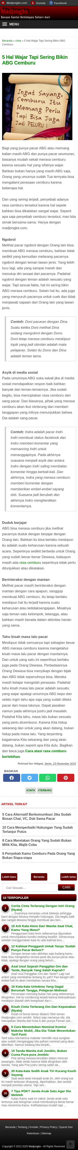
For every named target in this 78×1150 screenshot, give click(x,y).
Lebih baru (9, 876)
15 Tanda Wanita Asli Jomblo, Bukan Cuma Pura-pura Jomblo (39, 1052)
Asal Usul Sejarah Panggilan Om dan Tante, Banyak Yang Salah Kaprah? (39, 968)
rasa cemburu (30, 563)
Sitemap (46, 1133)
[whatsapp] (47, 778)
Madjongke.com (17, 2)
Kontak (40, 3)
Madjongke (14, 11)
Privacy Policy (48, 1127)
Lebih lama (69, 876)
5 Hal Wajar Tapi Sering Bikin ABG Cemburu (35, 59)
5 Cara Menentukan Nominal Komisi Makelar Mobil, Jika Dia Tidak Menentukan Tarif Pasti (43, 1030)
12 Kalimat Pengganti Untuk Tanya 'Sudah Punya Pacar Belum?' (43, 948)
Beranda (38, 876)
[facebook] (11, 778)
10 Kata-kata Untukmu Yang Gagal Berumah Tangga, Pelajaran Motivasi (39, 988)
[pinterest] (65, 778)
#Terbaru (45, 790)
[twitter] (29, 778)
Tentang (22, 1127)
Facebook (60, 3)
